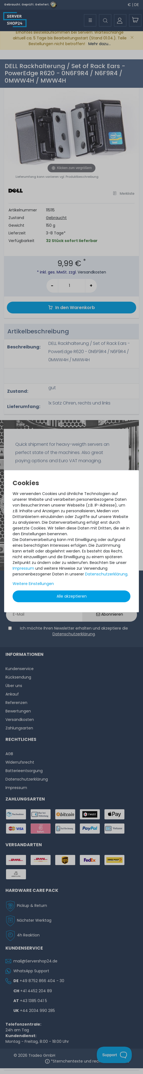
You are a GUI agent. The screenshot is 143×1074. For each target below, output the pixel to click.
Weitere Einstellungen (33, 583)
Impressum (23, 568)
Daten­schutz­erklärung (106, 574)
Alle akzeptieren (72, 596)
